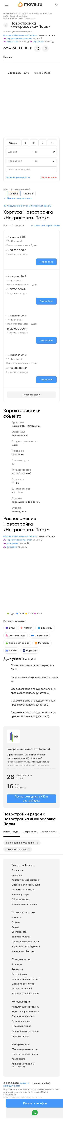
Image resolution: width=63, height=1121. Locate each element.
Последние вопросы (23, 1016)
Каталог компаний (22, 988)
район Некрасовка (16, 849)
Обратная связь (20, 899)
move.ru (25, 1083)
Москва (35, 13)
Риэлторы (17, 964)
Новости (16, 917)
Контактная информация (25, 879)
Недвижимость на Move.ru (15, 13)
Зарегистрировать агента (26, 979)
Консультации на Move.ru (25, 1006)
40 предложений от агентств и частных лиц (27, 205)
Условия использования (24, 904)
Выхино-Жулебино (27, 35)
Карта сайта (18, 1058)
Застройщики (19, 974)
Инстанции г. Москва (23, 951)
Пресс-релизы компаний (25, 941)
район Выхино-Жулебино (15, 16)
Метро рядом (30, 831)
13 (36, 842)
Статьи (16, 922)
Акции (15, 927)
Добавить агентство (23, 983)
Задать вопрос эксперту (25, 1011)
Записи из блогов (21, 936)
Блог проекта (19, 931)
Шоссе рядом (48, 831)
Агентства (17, 969)
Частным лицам (20, 1036)
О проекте (17, 870)
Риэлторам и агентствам (25, 1031)
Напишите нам (11, 1085)
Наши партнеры (20, 894)
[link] (15, 13)
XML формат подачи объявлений (23, 1065)
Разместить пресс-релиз (25, 993)
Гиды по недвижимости (25, 1054)
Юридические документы (26, 946)
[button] (17, 198)
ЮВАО (46, 13)
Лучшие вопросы (21, 1021)
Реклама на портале (23, 889)
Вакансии (17, 875)
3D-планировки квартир (25, 1049)
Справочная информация (26, 884)
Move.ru (44, 1092)
